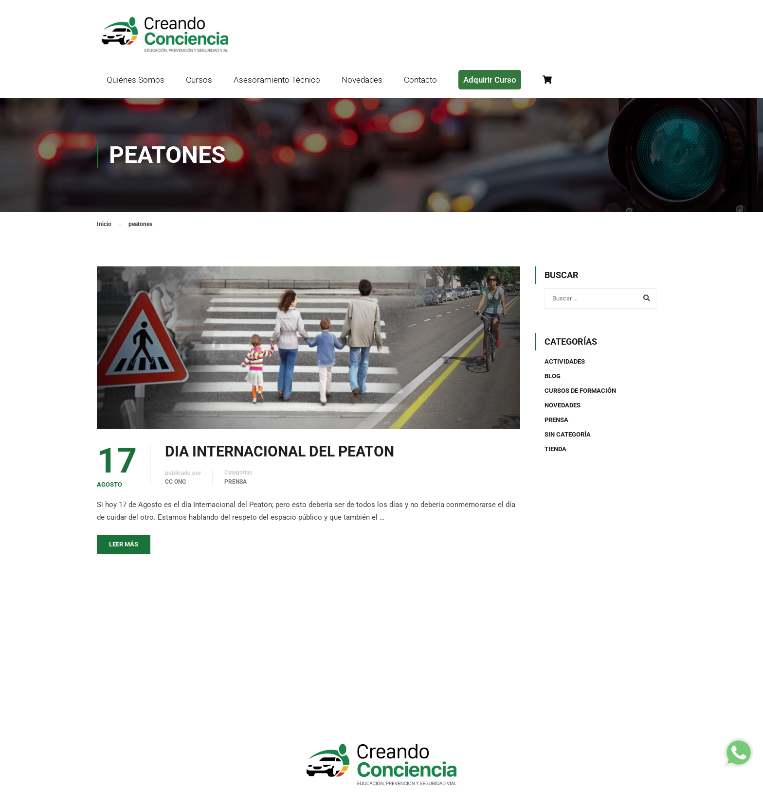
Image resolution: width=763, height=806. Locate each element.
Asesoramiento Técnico (277, 80)
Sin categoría (568, 434)
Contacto (420, 80)
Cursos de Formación (580, 390)
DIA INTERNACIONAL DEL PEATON (279, 451)
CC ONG (175, 481)
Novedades (362, 80)
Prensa (235, 481)
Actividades (565, 361)
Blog (553, 376)
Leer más (123, 544)
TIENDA (555, 449)
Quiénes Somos (135, 80)
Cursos (199, 80)
